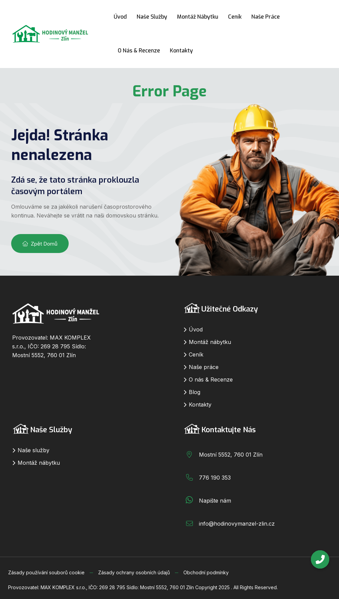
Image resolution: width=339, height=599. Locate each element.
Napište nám (215, 500)
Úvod (120, 16)
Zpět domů (40, 243)
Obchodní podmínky (206, 572)
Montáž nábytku (197, 16)
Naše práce (265, 16)
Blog (194, 392)
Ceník (235, 16)
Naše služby (152, 16)
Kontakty (181, 50)
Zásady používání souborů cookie (46, 572)
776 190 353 (215, 477)
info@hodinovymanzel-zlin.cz (237, 523)
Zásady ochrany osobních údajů (134, 572)
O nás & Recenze (139, 50)
